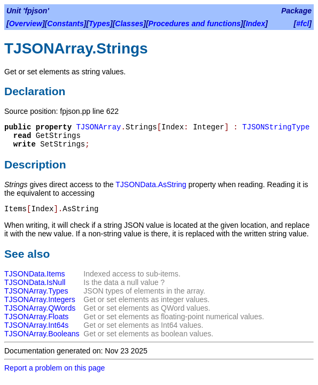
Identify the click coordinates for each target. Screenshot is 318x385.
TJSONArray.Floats (36, 316)
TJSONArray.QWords (39, 308)
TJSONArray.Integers (39, 299)
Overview (25, 23)
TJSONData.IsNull (34, 282)
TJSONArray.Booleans (42, 333)
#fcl (302, 23)
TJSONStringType (275, 127)
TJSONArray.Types (36, 291)
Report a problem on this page (54, 368)
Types (99, 23)
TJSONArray (98, 127)
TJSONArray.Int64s (36, 325)
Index (256, 23)
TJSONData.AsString (150, 184)
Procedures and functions (195, 23)
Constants (65, 23)
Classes (129, 23)
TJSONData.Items (34, 274)
